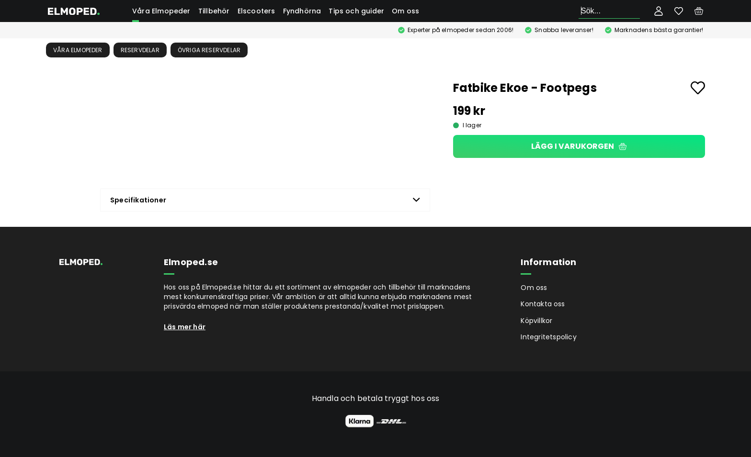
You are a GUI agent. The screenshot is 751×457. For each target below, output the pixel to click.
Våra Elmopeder (161, 11)
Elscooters (256, 11)
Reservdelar (140, 50)
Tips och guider (356, 11)
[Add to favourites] (698, 87)
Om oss (405, 11)
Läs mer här (184, 327)
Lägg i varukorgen (578, 146)
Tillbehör (214, 11)
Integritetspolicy (548, 337)
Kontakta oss (543, 304)
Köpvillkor (536, 320)
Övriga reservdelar (209, 50)
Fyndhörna (302, 11)
